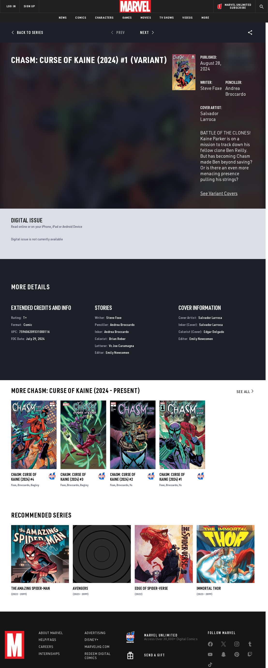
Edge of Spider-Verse (151, 557)
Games (127, 17)
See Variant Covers (106, 162)
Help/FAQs (47, 610)
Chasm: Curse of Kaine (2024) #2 (122, 446)
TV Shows (167, 17)
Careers (46, 617)
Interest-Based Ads (217, 656)
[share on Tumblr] (249, 615)
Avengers (80, 557)
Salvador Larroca (105, 123)
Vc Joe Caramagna (121, 315)
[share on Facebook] (210, 615)
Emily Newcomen (117, 322)
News (63, 17)
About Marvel (51, 603)
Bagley (35, 454)
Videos (187, 17)
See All (245, 360)
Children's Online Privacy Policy (149, 656)
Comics (80, 17)
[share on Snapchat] (223, 625)
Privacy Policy (42, 656)
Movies (146, 17)
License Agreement (187, 656)
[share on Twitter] (223, 615)
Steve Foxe (98, 103)
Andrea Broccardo (187, 103)
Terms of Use (20, 656)
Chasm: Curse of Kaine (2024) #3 (73, 446)
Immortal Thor (209, 557)
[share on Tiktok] (210, 636)
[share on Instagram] (236, 615)
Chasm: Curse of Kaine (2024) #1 (172, 446)
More (205, 17)
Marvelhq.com (97, 617)
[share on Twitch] (249, 625)
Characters (104, 17)
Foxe (13, 454)
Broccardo (24, 454)
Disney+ (91, 610)
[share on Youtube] (210, 625)
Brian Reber (117, 308)
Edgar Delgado (214, 301)
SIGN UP (29, 6)
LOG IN (11, 6)
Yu (131, 454)
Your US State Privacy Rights (74, 656)
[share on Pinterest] (236, 625)
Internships (49, 624)
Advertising (95, 603)
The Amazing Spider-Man (30, 557)
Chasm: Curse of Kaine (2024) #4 (24, 446)
